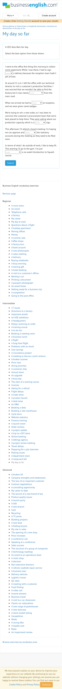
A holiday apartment (21, 228)
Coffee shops (17, 241)
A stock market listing (21, 612)
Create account (49, 15)
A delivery (16, 257)
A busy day (16, 378)
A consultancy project (21, 352)
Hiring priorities (18, 365)
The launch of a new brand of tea (27, 493)
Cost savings (17, 349)
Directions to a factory (21, 311)
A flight (14, 340)
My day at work (18, 221)
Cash (13, 509)
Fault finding (17, 587)
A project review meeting (23, 443)
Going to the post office (22, 295)
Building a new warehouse (24, 410)
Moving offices (18, 231)
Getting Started (23, 20)
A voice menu (17, 205)
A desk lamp (17, 401)
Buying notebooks (19, 260)
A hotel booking (18, 270)
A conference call (19, 538)
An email (15, 208)
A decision (16, 561)
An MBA (15, 404)
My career (16, 218)
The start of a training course (25, 381)
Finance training (19, 420)
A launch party (18, 500)
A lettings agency (19, 439)
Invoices (15, 385)
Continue (46, 684)
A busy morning (18, 263)
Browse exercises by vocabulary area (20, 642)
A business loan (18, 571)
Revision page (9, 193)
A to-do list (16, 330)
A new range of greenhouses (24, 606)
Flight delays (17, 391)
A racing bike (17, 622)
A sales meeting (18, 253)
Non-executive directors (22, 564)
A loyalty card (17, 625)
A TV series (16, 516)
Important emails (19, 314)
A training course (19, 327)
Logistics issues (18, 577)
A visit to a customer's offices (25, 273)
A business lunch (19, 336)
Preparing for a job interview (25, 449)
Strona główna (8, 26)
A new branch (17, 506)
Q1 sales (15, 580)
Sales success (17, 545)
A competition (18, 292)
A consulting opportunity (23, 487)
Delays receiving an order (23, 323)
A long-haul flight (19, 343)
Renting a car (17, 276)
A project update (19, 430)
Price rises (16, 362)
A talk (14, 503)
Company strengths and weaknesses (28, 477)
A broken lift (17, 474)
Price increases (18, 535)
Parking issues (18, 452)
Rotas (14, 629)
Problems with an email (22, 346)
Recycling (15, 513)
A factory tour (17, 244)
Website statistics (19, 417)
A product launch (19, 397)
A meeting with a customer (24, 583)
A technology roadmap (22, 551)
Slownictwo (22, 26)
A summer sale (18, 237)
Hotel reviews (17, 426)
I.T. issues (15, 307)
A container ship (19, 369)
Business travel (18, 596)
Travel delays (17, 446)
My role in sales (18, 529)
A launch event (18, 423)
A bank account (18, 247)
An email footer (18, 286)
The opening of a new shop (24, 532)
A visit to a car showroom (23, 600)
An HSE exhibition (20, 317)
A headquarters (18, 320)
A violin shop (17, 558)
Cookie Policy (15, 684)
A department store (20, 455)
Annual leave (17, 372)
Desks (14, 619)
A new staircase (18, 609)
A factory (15, 215)
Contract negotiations (21, 484)
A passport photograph (22, 282)
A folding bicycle (19, 526)
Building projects (19, 519)
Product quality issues (21, 497)
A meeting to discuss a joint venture (28, 356)
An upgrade (16, 375)
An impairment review (21, 632)
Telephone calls (18, 212)
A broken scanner (19, 359)
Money (14, 234)
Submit (10, 163)
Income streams (18, 593)
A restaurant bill (19, 459)
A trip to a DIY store (20, 433)
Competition (17, 616)
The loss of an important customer (27, 481)
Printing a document (21, 279)
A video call (16, 590)
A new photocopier (20, 250)
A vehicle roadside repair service (26, 567)
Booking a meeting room (23, 333)
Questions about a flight (22, 224)
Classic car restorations (22, 603)
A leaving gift (17, 266)
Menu (10, 15)
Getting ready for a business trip (26, 289)
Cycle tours (16, 414)
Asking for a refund (20, 388)
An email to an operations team (26, 555)
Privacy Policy (33, 684)
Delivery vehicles (19, 574)
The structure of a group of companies (29, 548)
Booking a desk (18, 407)
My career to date (19, 490)
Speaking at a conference (23, 542)
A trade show (17, 394)
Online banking (18, 436)
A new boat (16, 522)
